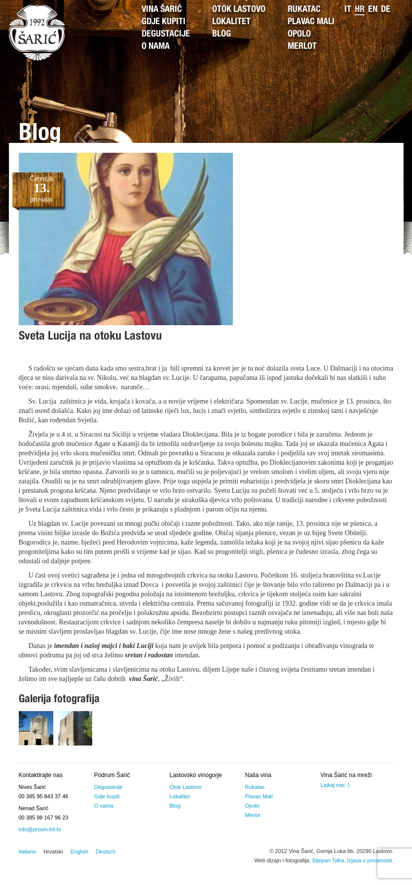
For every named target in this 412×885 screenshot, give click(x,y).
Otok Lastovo (238, 9)
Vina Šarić (162, 9)
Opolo (299, 34)
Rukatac (304, 9)
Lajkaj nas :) (335, 785)
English (79, 851)
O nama (156, 46)
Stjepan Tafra (328, 860)
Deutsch (105, 851)
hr (360, 9)
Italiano (27, 851)
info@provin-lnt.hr (40, 829)
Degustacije (166, 34)
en (372, 9)
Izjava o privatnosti (369, 860)
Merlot (302, 46)
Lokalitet (231, 22)
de (385, 9)
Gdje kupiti (164, 22)
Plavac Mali (311, 22)
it (347, 9)
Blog (221, 34)
